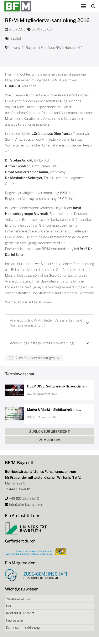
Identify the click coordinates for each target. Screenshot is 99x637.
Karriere (12, 606)
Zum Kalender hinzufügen (32, 358)
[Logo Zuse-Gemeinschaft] (36, 575)
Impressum (14, 620)
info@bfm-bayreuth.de (26, 505)
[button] (83, 6)
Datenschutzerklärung (23, 628)
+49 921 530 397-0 (24, 499)
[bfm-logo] (17, 6)
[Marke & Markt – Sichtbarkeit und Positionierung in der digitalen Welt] (49, 414)
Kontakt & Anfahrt (20, 613)
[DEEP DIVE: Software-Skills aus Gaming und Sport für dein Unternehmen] (49, 390)
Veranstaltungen (18, 598)
